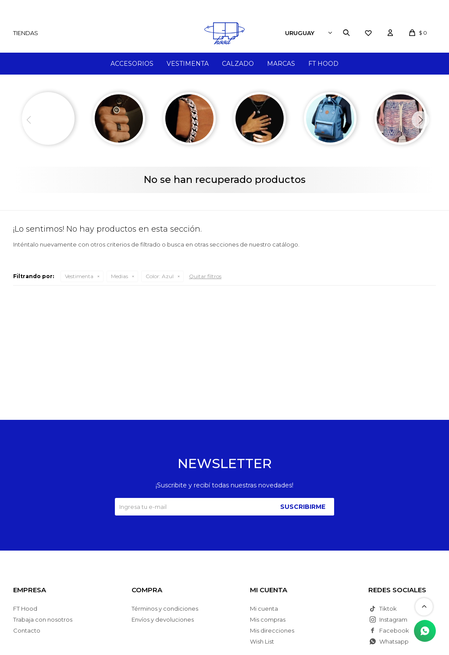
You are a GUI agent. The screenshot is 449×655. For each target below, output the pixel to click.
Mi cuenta (264, 608)
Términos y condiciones (165, 608)
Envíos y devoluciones (163, 619)
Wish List (262, 641)
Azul (160, 276)
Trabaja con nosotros (42, 619)
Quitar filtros (205, 276)
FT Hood (323, 64)
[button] (420, 120)
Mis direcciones (272, 630)
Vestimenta (188, 64)
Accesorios (131, 64)
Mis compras (267, 619)
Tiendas (25, 32)
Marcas (281, 64)
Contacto (26, 630)
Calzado (238, 64)
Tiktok (388, 608)
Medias (119, 276)
